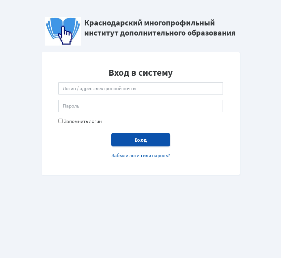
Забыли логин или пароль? (140, 155)
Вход (141, 139)
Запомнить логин (83, 121)
